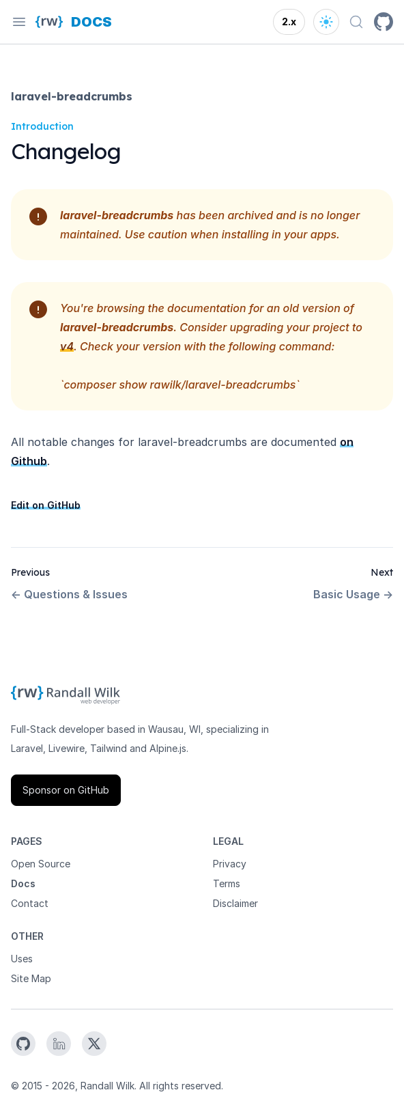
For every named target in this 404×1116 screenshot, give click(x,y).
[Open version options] (289, 22)
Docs (23, 883)
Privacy (229, 863)
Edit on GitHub (46, 505)
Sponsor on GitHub (66, 790)
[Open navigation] (19, 22)
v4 (67, 346)
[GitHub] (383, 21)
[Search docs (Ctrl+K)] (356, 22)
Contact (29, 903)
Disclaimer (235, 903)
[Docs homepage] (91, 22)
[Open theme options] (326, 22)
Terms (226, 883)
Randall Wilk (107, 1085)
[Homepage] (49, 22)
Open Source (40, 863)
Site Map (31, 978)
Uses (22, 958)
